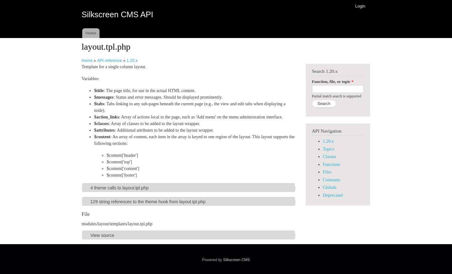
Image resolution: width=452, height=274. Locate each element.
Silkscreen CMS (236, 260)
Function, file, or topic (333, 81)
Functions (331, 164)
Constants (331, 180)
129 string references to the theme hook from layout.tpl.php (148, 201)
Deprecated (333, 195)
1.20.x (131, 60)
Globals (330, 187)
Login (360, 6)
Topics (329, 149)
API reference (109, 60)
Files (327, 172)
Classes (329, 156)
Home (90, 33)
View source (102, 235)
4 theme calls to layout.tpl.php (119, 187)
